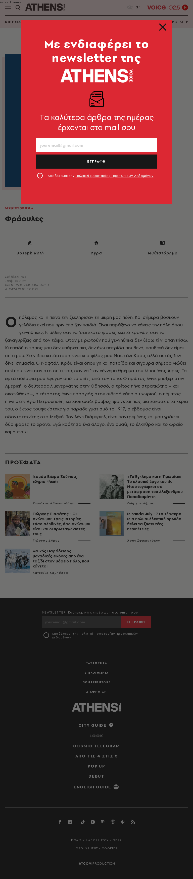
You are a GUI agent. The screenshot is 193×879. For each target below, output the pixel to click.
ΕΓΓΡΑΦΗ (96, 161)
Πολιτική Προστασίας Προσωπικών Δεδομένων (115, 175)
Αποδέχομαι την (101, 176)
